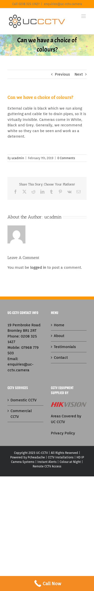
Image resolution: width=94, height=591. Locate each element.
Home (59, 325)
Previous (62, 74)
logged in (38, 267)
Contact (61, 357)
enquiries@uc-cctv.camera (63, 4)
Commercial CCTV (21, 414)
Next (79, 74)
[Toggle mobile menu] (84, 16)
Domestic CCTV (23, 400)
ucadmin (17, 158)
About (59, 336)
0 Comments (66, 158)
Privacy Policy (63, 433)
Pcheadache (36, 457)
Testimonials (65, 347)
